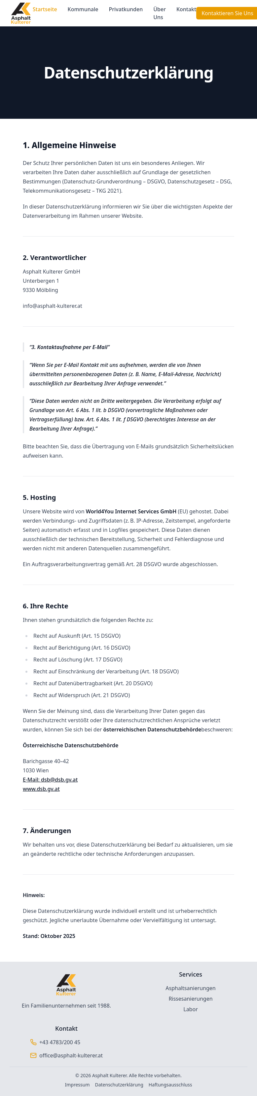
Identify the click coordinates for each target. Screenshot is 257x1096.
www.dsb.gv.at (41, 788)
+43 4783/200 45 (59, 1042)
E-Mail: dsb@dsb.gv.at (50, 779)
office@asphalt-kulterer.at (71, 1055)
